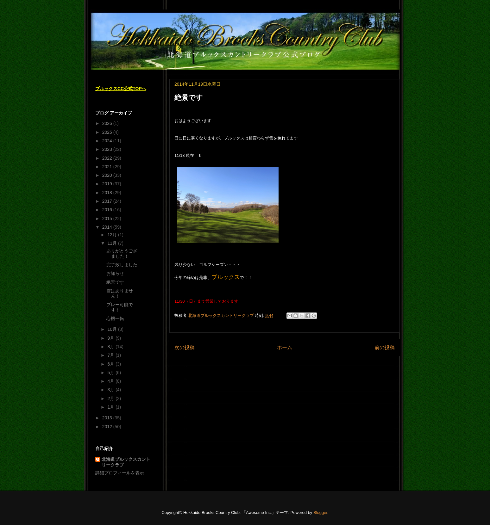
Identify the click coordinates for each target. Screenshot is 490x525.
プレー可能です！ (119, 307)
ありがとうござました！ (121, 253)
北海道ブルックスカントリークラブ (126, 462)
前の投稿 (384, 347)
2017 (107, 201)
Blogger (320, 512)
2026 (107, 123)
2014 (107, 227)
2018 (107, 192)
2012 (107, 426)
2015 (107, 218)
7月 (111, 355)
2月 (111, 398)
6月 (111, 364)
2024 (107, 140)
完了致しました (121, 264)
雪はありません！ (119, 293)
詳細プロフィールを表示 (119, 472)
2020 (107, 175)
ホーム (284, 347)
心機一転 (115, 318)
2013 (107, 417)
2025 (107, 132)
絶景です (115, 282)
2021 (107, 166)
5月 (111, 372)
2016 (107, 209)
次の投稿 (184, 347)
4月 (111, 381)
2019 (107, 183)
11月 (112, 243)
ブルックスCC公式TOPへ (120, 88)
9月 (111, 338)
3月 (111, 389)
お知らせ (115, 273)
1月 (111, 407)
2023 (107, 149)
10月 (112, 329)
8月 (111, 346)
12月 (112, 234)
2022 (107, 158)
